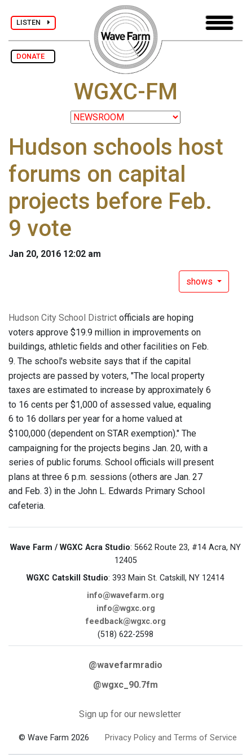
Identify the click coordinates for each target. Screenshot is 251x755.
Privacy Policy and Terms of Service (171, 738)
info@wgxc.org (125, 608)
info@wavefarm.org (125, 595)
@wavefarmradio (125, 665)
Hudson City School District (62, 317)
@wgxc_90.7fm (125, 684)
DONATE (33, 56)
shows (200, 281)
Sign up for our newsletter (130, 714)
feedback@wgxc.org (126, 621)
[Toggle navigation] (219, 23)
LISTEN (33, 22)
